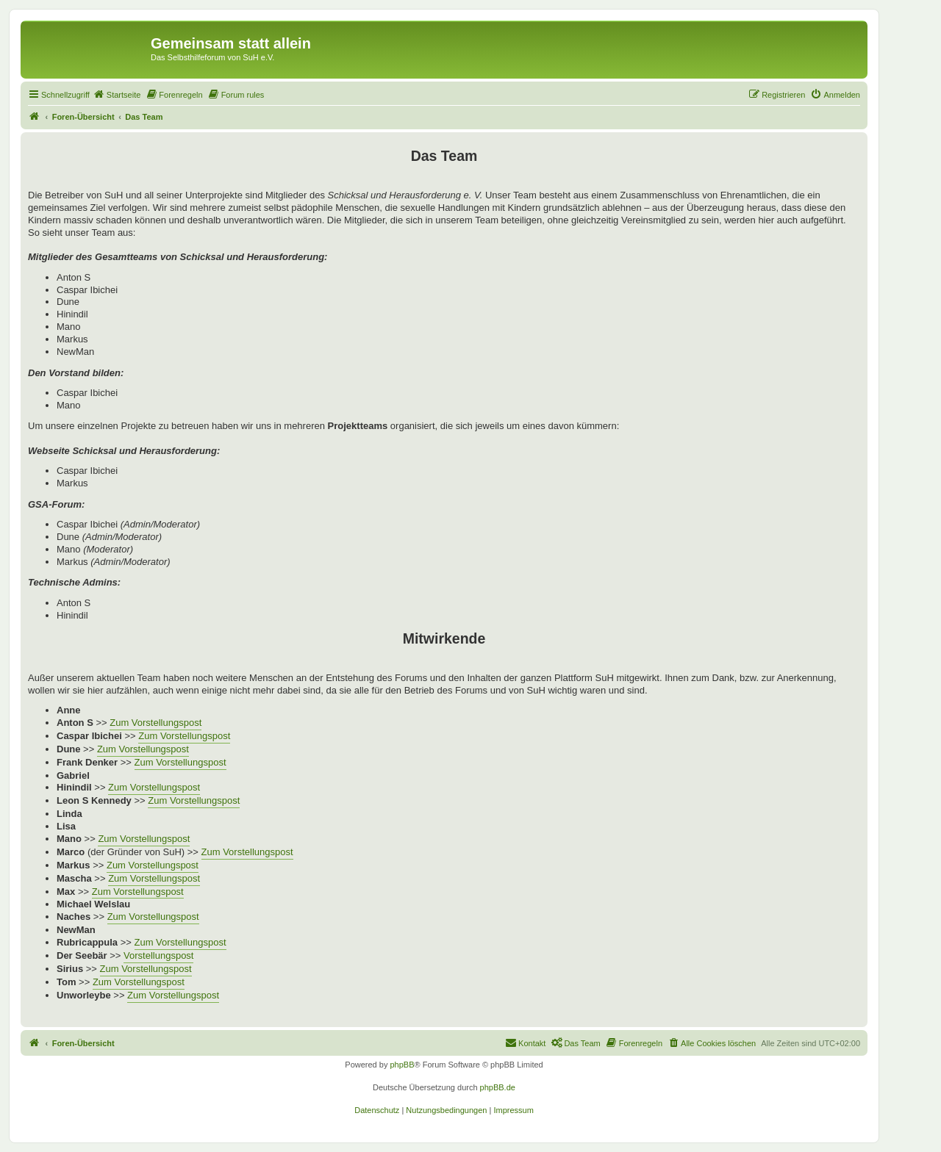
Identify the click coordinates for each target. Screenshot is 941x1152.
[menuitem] (116, 95)
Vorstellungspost (158, 955)
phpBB (402, 1064)
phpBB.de (497, 1087)
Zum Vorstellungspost (155, 722)
